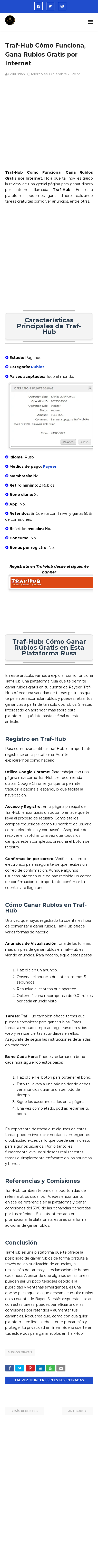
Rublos (37, 367)
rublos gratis (20, 1352)
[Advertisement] (50, 262)
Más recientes (26, 1411)
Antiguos (76, 1411)
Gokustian (16, 74)
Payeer (49, 466)
